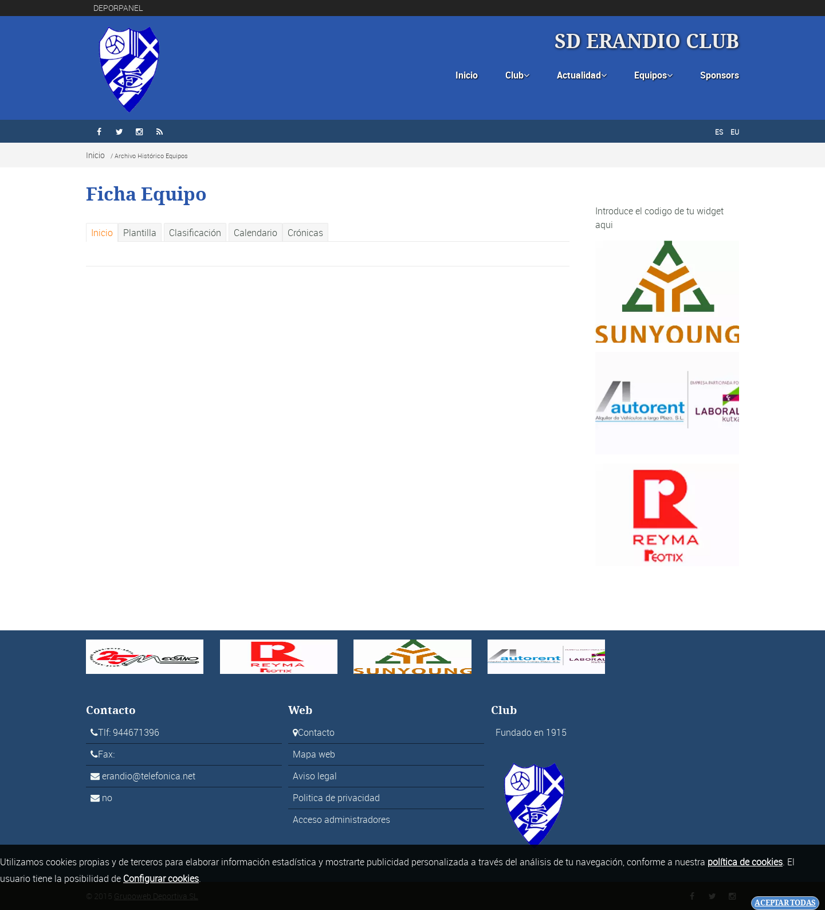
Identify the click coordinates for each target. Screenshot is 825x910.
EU (734, 131)
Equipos (653, 75)
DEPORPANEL (118, 7)
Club (517, 75)
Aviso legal (315, 776)
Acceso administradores (341, 819)
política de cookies (745, 862)
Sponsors (719, 75)
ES (719, 131)
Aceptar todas (785, 903)
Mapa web (314, 754)
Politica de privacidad (336, 797)
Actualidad (582, 75)
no (107, 797)
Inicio (466, 75)
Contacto (316, 732)
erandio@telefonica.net (148, 776)
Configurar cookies (161, 878)
